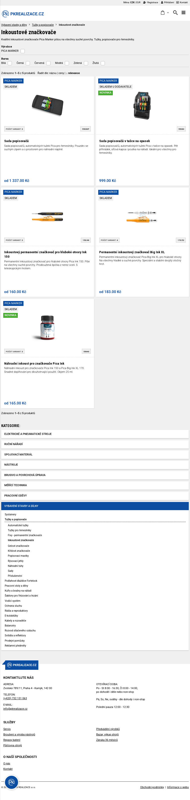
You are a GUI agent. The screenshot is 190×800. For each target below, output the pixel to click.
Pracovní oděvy (15, 495)
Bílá (3, 63)
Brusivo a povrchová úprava (25, 475)
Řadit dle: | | (59, 73)
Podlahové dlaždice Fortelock (21, 580)
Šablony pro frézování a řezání (21, 595)
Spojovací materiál (18, 454)
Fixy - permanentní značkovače (25, 535)
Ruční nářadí (13, 444)
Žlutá (96, 63)
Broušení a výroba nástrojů (19, 734)
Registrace (150, 2)
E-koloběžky (11, 615)
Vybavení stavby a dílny (14, 25)
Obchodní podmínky (152, 787)
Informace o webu (178, 787)
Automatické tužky (18, 525)
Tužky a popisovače (43, 25)
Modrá (59, 63)
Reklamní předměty (15, 645)
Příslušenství (15, 576)
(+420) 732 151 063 (15, 698)
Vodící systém (12, 601)
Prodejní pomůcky (14, 640)
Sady (10, 571)
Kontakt (182, 2)
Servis (7, 729)
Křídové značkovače (19, 551)
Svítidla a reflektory (15, 635)
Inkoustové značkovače (21, 540)
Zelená (78, 63)
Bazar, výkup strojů (107, 734)
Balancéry (10, 625)
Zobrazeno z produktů (18, 73)
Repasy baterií (11, 740)
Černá (20, 63)
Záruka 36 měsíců (107, 740)
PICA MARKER (10, 50)
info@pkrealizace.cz (15, 708)
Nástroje (11, 464)
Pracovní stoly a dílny (16, 585)
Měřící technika (15, 485)
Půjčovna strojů (12, 745)
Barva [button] (4, 58)
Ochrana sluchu (13, 605)
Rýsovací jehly (16, 561)
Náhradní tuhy (15, 566)
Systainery (10, 514)
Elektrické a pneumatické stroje (28, 434)
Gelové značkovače (18, 546)
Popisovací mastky (18, 555)
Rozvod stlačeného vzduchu (20, 630)
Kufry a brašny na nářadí (18, 590)
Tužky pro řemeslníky (19, 530)
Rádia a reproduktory (16, 610)
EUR (138, 2)
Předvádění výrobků (108, 729)
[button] (164, 13)
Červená (39, 63)
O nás (6, 763)
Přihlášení (167, 2)
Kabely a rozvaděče (15, 620)
